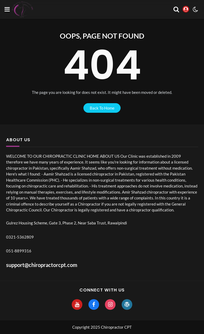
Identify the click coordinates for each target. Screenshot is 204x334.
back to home (102, 108)
